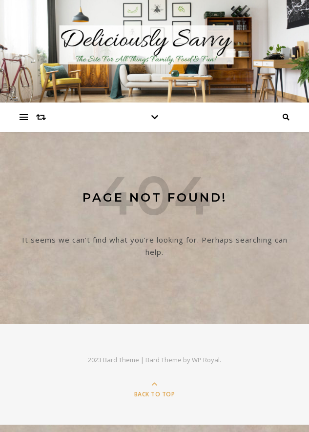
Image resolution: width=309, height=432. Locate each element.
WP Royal (206, 359)
